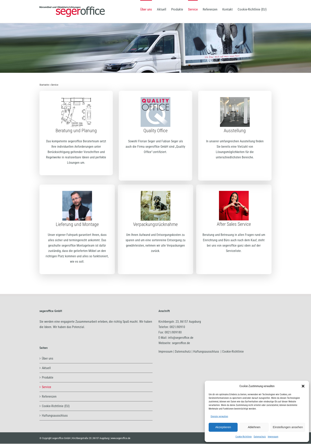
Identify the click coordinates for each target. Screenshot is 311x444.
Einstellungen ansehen (288, 427)
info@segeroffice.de (180, 338)
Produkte (47, 377)
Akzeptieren (223, 427)
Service (46, 387)
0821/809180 (173, 332)
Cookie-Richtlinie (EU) (56, 406)
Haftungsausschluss (55, 415)
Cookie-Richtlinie (243, 436)
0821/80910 (177, 327)
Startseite (44, 84)
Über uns (47, 358)
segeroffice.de (181, 343)
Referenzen (49, 396)
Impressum (273, 436)
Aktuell (46, 368)
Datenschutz (260, 436)
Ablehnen (254, 427)
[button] (303, 386)
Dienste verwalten (219, 416)
